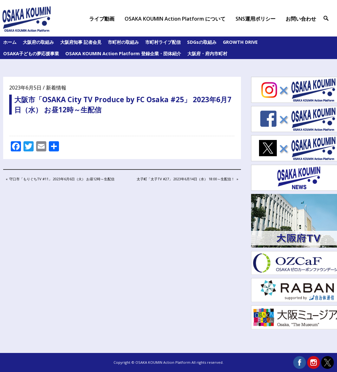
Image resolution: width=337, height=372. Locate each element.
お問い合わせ (301, 18)
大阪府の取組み (38, 42)
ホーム (9, 42)
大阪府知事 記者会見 (80, 42)
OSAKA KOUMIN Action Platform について (175, 18)
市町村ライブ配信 (163, 42)
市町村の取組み (123, 42)
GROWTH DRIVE (240, 42)
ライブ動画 (101, 18)
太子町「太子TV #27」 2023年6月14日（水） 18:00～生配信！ (185, 179)
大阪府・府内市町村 (207, 53)
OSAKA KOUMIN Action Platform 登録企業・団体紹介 (123, 53)
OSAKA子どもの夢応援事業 (31, 53)
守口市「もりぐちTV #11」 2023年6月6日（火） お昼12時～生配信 (61, 179)
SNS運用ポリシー (255, 18)
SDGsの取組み (202, 42)
